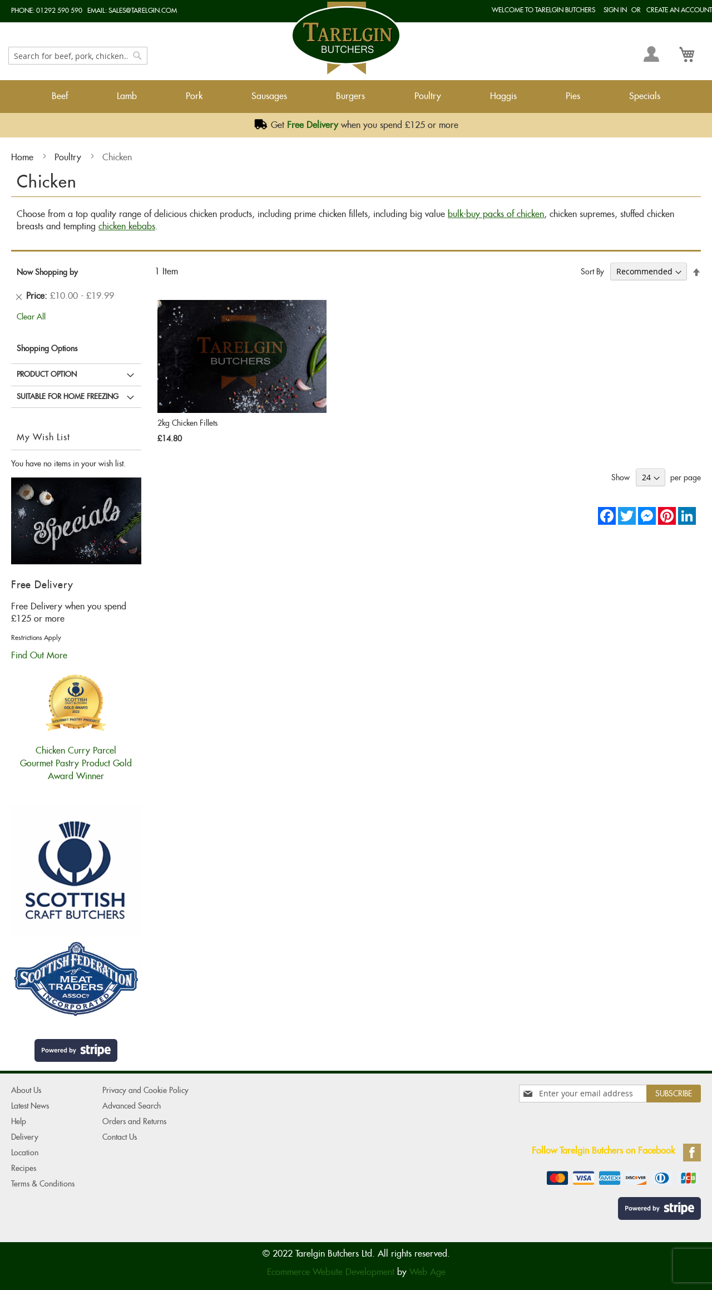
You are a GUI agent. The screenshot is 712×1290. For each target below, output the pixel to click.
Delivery (24, 1137)
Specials (644, 96)
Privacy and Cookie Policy (145, 1090)
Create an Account (679, 10)
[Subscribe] (673, 1093)
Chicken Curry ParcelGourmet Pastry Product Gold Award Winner (76, 757)
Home (23, 157)
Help (18, 1121)
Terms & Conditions (43, 1184)
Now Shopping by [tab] (47, 272)
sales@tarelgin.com (142, 10)
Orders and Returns (134, 1121)
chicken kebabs (126, 226)
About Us (26, 1090)
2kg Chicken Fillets (187, 423)
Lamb (127, 96)
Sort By (592, 272)
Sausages (269, 96)
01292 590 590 (59, 10)
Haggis (503, 96)
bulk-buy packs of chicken (496, 214)
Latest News (30, 1106)
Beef (60, 96)
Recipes (23, 1168)
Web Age (427, 1272)
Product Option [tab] (47, 374)
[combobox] (77, 56)
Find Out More (39, 655)
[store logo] (346, 38)
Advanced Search (131, 1106)
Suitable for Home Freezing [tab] (67, 396)
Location (24, 1153)
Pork (194, 96)
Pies (573, 96)
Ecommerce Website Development (330, 1272)
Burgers (350, 96)
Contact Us (119, 1137)
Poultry (427, 96)
